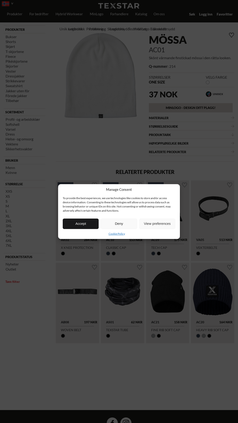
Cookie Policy (117, 233)
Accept (80, 223)
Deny (119, 223)
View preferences (157, 223)
